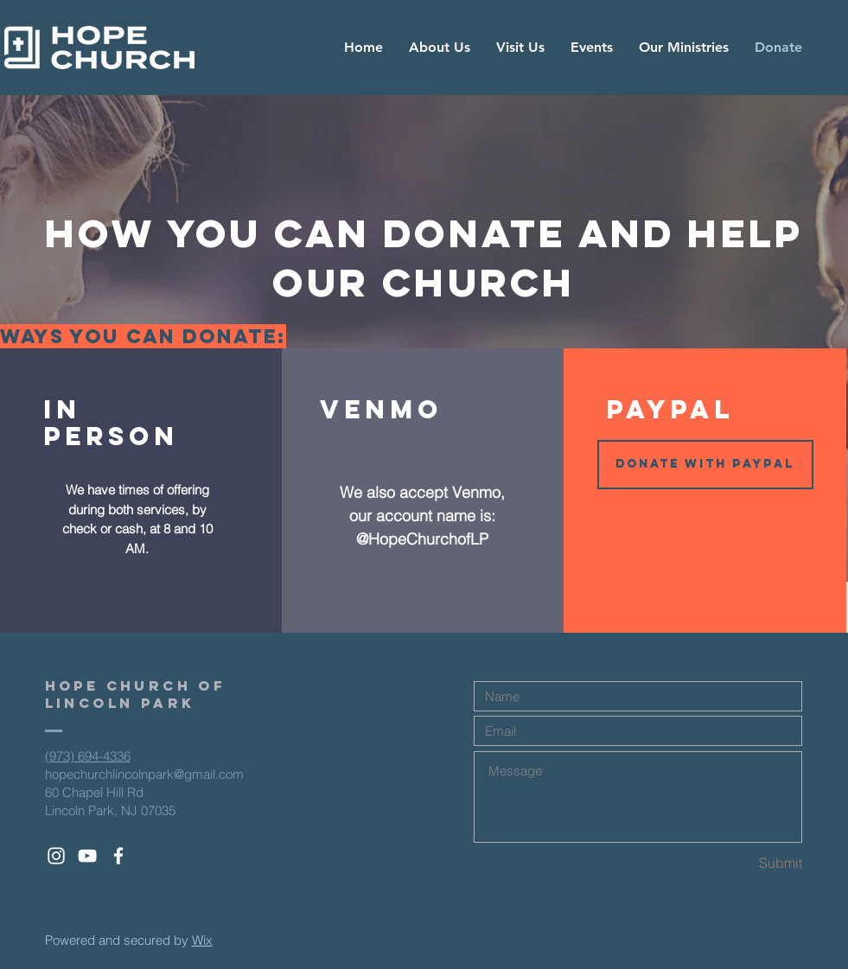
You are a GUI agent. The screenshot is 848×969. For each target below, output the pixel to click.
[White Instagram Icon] (56, 856)
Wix (202, 940)
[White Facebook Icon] (118, 856)
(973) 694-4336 (88, 756)
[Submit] (740, 863)
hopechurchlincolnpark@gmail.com (144, 774)
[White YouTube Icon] (87, 856)
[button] (705, 464)
